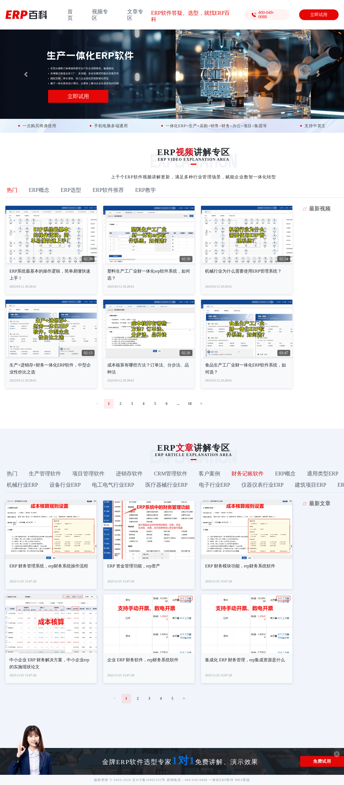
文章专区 (135, 15)
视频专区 (100, 15)
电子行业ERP (214, 485)
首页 (70, 15)
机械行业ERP (22, 485)
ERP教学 (145, 190)
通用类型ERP (322, 473)
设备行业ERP (65, 485)
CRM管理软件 (170, 473)
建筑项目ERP (310, 485)
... (178, 404)
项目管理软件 (88, 473)
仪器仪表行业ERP (262, 485)
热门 (12, 190)
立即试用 (318, 14)
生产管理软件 (45, 473)
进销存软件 (129, 473)
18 (190, 404)
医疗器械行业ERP (166, 485)
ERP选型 (71, 190)
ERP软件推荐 (108, 190)
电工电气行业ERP (113, 485)
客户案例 (209, 473)
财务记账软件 (247, 473)
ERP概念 (39, 190)
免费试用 (322, 761)
